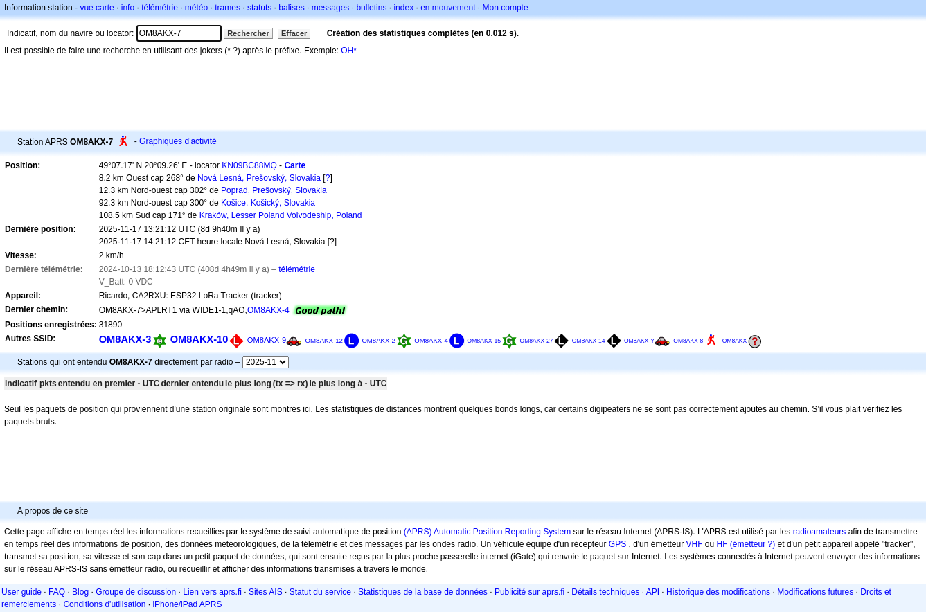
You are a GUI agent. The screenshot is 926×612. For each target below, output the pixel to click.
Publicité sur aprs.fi (529, 592)
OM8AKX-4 (268, 310)
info (127, 7)
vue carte (97, 7)
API (652, 592)
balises (291, 7)
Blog (80, 592)
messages (331, 7)
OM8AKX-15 (484, 340)
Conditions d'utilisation (104, 604)
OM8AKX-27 (536, 340)
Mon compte (505, 7)
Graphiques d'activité (178, 141)
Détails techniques (605, 592)
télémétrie (159, 7)
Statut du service (320, 592)
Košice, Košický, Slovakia (268, 203)
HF (722, 544)
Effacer (294, 33)
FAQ (56, 592)
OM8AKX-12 (324, 340)
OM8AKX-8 (688, 340)
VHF (694, 544)
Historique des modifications (718, 592)
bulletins (371, 7)
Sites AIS (266, 592)
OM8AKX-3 (125, 339)
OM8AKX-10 (199, 339)
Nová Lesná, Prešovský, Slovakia (259, 178)
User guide (21, 592)
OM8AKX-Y (639, 340)
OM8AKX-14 (588, 340)
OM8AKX (734, 340)
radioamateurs (819, 532)
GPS (617, 544)
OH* (349, 50)
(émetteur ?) (752, 544)
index (403, 7)
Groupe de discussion (136, 592)
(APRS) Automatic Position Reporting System (487, 532)
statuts (259, 7)
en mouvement (447, 7)
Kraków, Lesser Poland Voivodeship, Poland (280, 215)
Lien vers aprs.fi (212, 592)
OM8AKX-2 (378, 340)
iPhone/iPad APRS (187, 604)
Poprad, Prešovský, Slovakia (274, 190)
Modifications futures (815, 592)
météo (196, 7)
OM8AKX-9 (266, 340)
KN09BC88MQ (249, 165)
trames (227, 7)
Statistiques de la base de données (423, 592)
